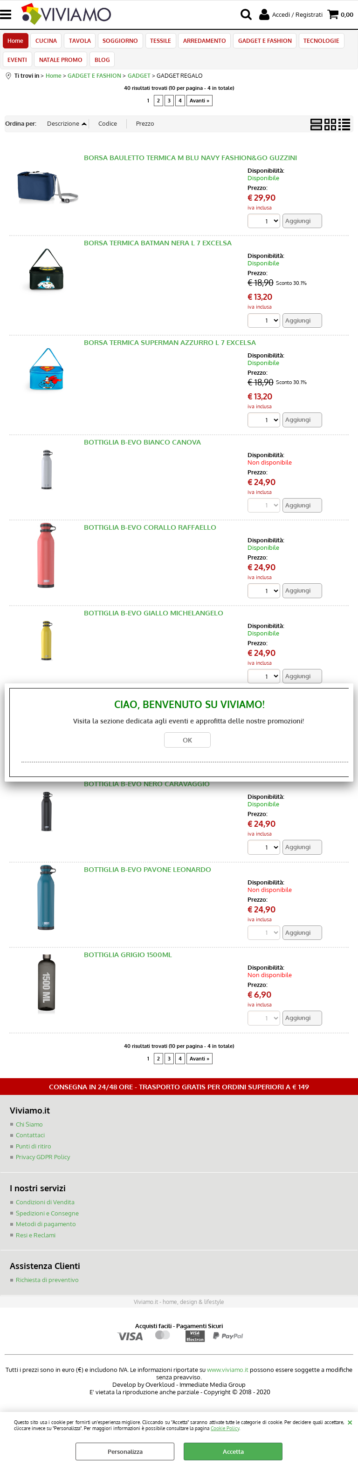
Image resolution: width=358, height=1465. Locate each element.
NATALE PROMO (60, 63)
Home (15, 42)
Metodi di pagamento (46, 1229)
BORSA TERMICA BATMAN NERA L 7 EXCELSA (158, 248)
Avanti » (199, 106)
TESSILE (157, 42)
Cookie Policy (225, 1428)
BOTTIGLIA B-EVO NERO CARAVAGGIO (147, 789)
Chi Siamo (29, 1130)
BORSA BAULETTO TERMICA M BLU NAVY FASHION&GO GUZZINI (190, 162)
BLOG (100, 63)
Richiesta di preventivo (47, 1285)
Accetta (233, 1451)
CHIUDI (349, 1421)
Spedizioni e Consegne (47, 1218)
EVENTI (17, 63)
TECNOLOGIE (316, 42)
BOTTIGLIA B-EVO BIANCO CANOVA (142, 447)
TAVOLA (78, 42)
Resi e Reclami (35, 1240)
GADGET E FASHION (260, 42)
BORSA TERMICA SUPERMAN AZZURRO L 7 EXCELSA (170, 348)
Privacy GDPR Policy (43, 1163)
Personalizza (125, 1451)
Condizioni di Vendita (45, 1207)
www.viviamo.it (227, 1375)
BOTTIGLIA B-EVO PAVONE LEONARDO (147, 875)
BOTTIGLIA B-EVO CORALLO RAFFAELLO (150, 532)
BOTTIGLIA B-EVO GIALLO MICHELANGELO (153, 618)
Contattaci (30, 1141)
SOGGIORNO (118, 42)
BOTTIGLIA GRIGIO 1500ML (128, 960)
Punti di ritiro (33, 1151)
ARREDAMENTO (200, 42)
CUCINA (45, 42)
